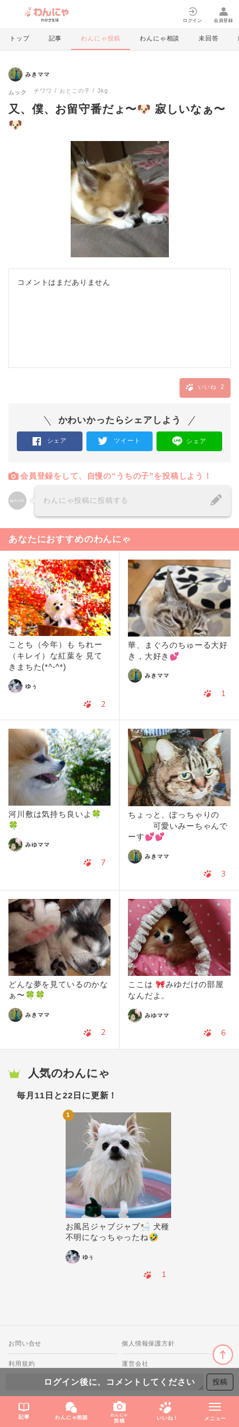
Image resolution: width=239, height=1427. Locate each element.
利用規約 (21, 1363)
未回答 (209, 38)
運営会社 (135, 1363)
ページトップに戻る (223, 1354)
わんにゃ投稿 (101, 38)
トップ (20, 38)
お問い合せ (25, 1343)
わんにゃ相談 (160, 38)
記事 (55, 38)
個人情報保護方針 (148, 1343)
